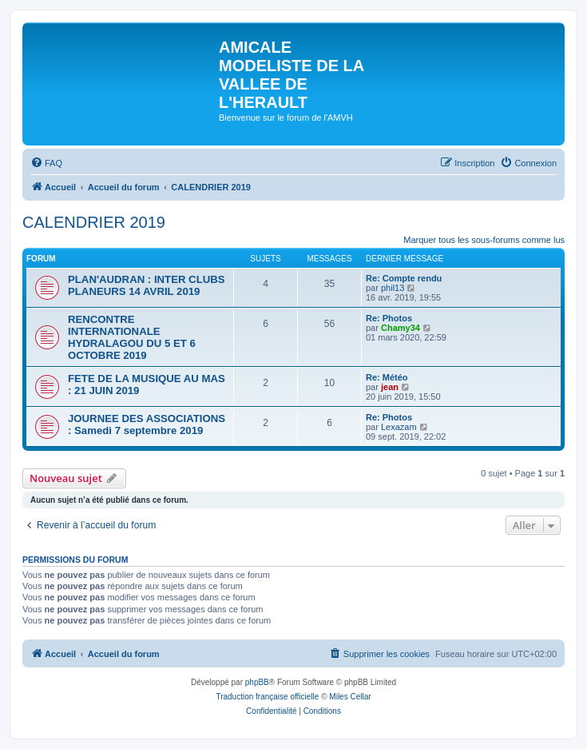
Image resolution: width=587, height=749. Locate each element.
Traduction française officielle (267, 696)
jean (390, 387)
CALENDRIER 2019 (93, 222)
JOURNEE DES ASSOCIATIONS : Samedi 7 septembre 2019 (146, 424)
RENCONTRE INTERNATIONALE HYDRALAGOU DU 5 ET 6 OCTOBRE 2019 (132, 337)
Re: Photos (389, 318)
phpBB (257, 682)
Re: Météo (387, 377)
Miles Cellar (350, 696)
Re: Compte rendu (404, 278)
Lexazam (399, 427)
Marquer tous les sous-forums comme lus (484, 240)
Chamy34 (400, 328)
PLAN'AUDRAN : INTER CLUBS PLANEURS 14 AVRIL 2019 (146, 285)
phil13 (392, 288)
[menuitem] (46, 163)
